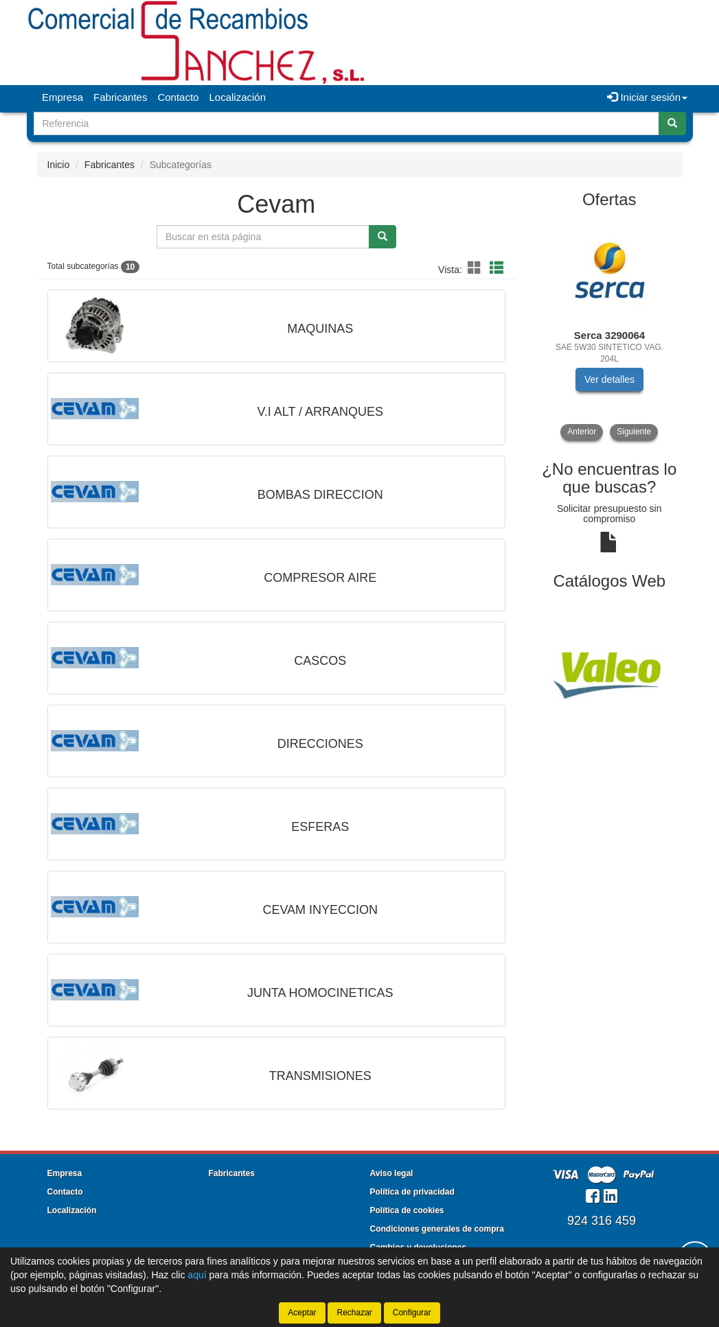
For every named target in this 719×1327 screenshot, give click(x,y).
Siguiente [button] (634, 431)
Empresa (62, 97)
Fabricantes (120, 97)
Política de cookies (407, 1210)
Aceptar (302, 1312)
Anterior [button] (581, 431)
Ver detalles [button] (609, 379)
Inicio (58, 164)
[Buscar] (672, 123)
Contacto (177, 97)
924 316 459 (601, 1221)
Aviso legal (391, 1173)
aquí (196, 1274)
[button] (477, 268)
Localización (237, 97)
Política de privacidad (412, 1192)
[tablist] (609, 329)
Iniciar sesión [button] (647, 97)
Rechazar (354, 1312)
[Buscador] (346, 123)
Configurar (412, 1312)
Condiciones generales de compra (437, 1229)
